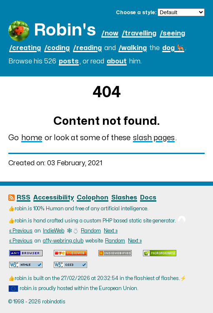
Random (91, 230)
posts (69, 61)
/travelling (139, 33)
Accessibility (53, 197)
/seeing (172, 33)
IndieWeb (53, 230)
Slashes (124, 197)
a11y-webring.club (63, 240)
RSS (23, 197)
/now (109, 33)
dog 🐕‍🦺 (173, 48)
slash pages (154, 137)
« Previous (21, 230)
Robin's (65, 30)
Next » (111, 230)
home (31, 137)
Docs (148, 197)
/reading (87, 48)
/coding (57, 48)
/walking (132, 48)
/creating (25, 48)
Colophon (92, 197)
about (117, 61)
